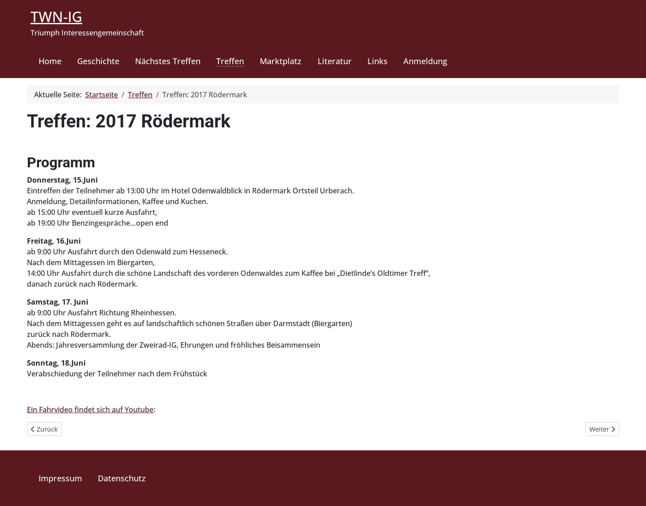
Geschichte (98, 61)
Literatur (335, 61)
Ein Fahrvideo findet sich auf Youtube (90, 409)
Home (50, 61)
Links (377, 61)
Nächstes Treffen (168, 61)
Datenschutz (122, 478)
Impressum (60, 478)
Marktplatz (280, 61)
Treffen (230, 61)
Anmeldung (425, 61)
